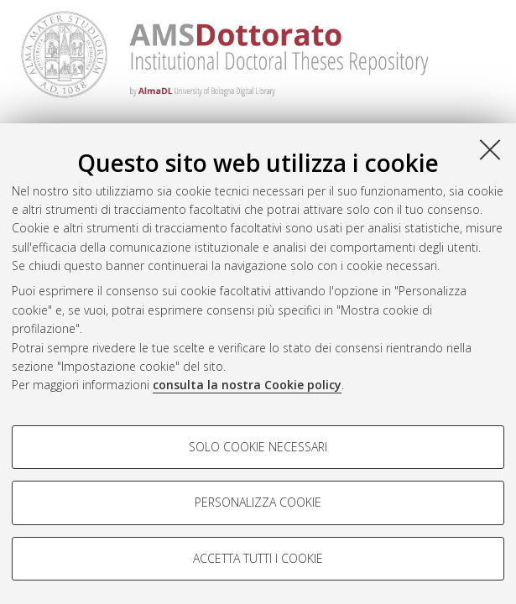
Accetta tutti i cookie (258, 558)
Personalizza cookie (258, 502)
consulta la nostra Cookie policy (247, 385)
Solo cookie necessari (258, 447)
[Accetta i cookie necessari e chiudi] (490, 149)
